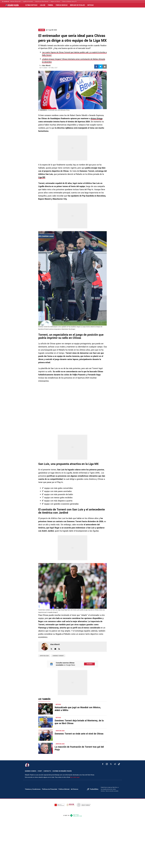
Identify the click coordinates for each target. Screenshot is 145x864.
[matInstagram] (107, 764)
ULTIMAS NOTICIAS (31, 5)
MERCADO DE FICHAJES (77, 5)
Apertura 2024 (44, 655)
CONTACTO (47, 771)
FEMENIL (50, 5)
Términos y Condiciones (33, 789)
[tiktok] (119, 764)
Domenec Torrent (58, 655)
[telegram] (115, 764)
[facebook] (103, 764)
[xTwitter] (111, 764)
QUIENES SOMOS (30, 771)
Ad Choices (74, 789)
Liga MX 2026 (53, 30)
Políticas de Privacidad (49, 789)
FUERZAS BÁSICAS (62, 5)
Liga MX (41, 177)
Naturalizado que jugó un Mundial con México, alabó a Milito (78, 709)
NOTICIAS (90, 5)
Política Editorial (64, 789)
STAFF (40, 771)
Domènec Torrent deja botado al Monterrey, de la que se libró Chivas (79, 722)
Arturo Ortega (96, 118)
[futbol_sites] (93, 789)
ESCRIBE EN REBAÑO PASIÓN (62, 771)
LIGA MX (42, 5)
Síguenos (89, 664)
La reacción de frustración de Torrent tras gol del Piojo (79, 748)
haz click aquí (74, 777)
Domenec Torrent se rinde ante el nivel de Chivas (79, 733)
